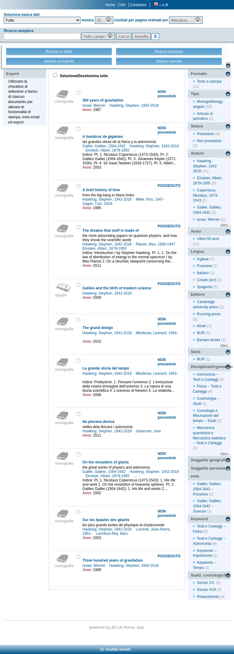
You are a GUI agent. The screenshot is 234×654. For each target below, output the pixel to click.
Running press (208, 314)
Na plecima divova (99, 422)
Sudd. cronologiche (210, 575)
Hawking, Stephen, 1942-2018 (134, 105)
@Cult (117, 627)
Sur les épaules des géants (106, 520)
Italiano (203, 273)
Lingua (197, 251)
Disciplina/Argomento (211, 366)
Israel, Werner (94, 105)
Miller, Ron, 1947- (150, 199)
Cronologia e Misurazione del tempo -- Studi (205, 416)
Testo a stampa (209, 81)
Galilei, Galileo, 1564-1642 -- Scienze (207, 506)
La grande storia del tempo (106, 368)
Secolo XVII (206, 590)
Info (122, 5)
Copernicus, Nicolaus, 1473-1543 (205, 195)
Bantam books (208, 340)
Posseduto (205, 134)
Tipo (195, 93)
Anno (196, 231)
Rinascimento (208, 597)
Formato (199, 73)
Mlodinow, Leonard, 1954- (157, 333)
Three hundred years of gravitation (113, 560)
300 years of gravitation (103, 100)
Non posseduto (209, 141)
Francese (204, 266)
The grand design (98, 328)
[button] (104, 20)
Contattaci (138, 5)
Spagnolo (204, 287)
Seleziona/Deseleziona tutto (83, 76)
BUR (200, 333)
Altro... (225, 225)
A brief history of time (101, 190)
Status (197, 126)
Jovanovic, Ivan (149, 431)
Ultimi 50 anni (208, 239)
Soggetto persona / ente (209, 472)
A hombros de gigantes (103, 136)
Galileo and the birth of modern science (117, 288)
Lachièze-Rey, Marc (112, 533)
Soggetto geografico (210, 460)
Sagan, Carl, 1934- (98, 204)
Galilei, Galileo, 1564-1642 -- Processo (207, 489)
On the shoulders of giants (106, 462)
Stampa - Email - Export (25, 69)
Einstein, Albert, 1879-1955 (108, 150)
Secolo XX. (206, 583)
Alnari (201, 326)
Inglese (203, 259)
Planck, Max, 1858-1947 (156, 244)
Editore (198, 294)
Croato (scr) (206, 280)
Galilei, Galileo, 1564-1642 (105, 146)
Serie (196, 351)
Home (110, 5)
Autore (197, 153)
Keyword (199, 518)
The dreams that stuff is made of (111, 230)
